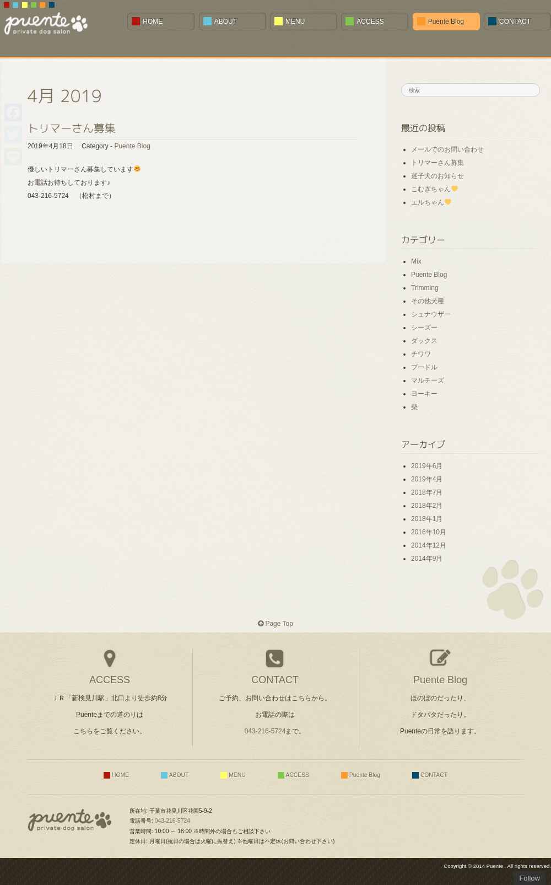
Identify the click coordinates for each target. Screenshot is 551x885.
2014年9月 (426, 558)
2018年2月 (426, 505)
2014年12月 (428, 545)
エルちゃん (431, 202)
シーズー (424, 327)
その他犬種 (427, 301)
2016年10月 (428, 532)
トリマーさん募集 (72, 128)
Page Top (275, 623)
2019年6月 (426, 466)
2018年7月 (426, 492)
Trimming (425, 288)
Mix (416, 261)
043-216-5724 (265, 731)
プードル (424, 367)
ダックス (424, 341)
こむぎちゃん (434, 189)
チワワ (421, 354)
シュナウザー (431, 314)
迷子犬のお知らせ (437, 176)
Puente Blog (132, 146)
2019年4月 (426, 479)
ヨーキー (424, 394)
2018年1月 (426, 519)
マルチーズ (427, 380)
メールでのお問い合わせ (447, 149)
